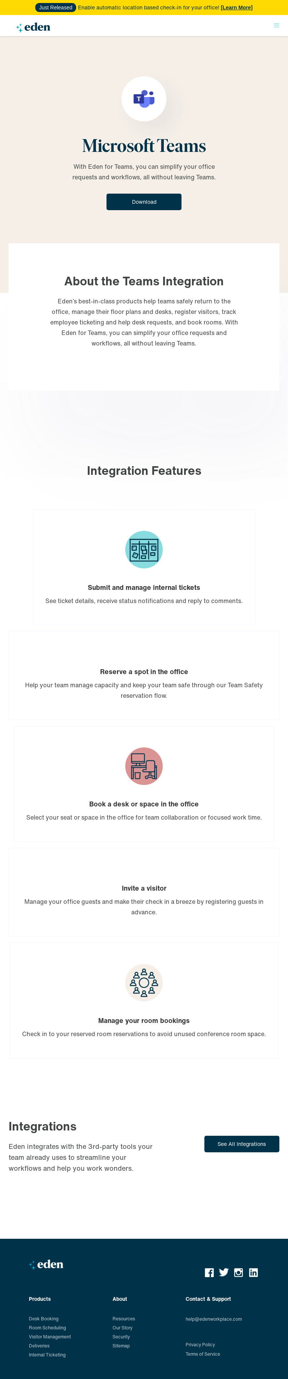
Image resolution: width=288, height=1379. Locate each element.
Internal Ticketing (47, 1355)
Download (144, 202)
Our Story (122, 1327)
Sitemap (121, 1346)
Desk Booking (43, 1318)
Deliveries (39, 1346)
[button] (277, 25)
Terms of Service (203, 1354)
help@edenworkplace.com (214, 1319)
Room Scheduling (47, 1327)
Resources (123, 1318)
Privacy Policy (200, 1344)
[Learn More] (237, 8)
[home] (33, 29)
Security (121, 1337)
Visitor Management (50, 1337)
